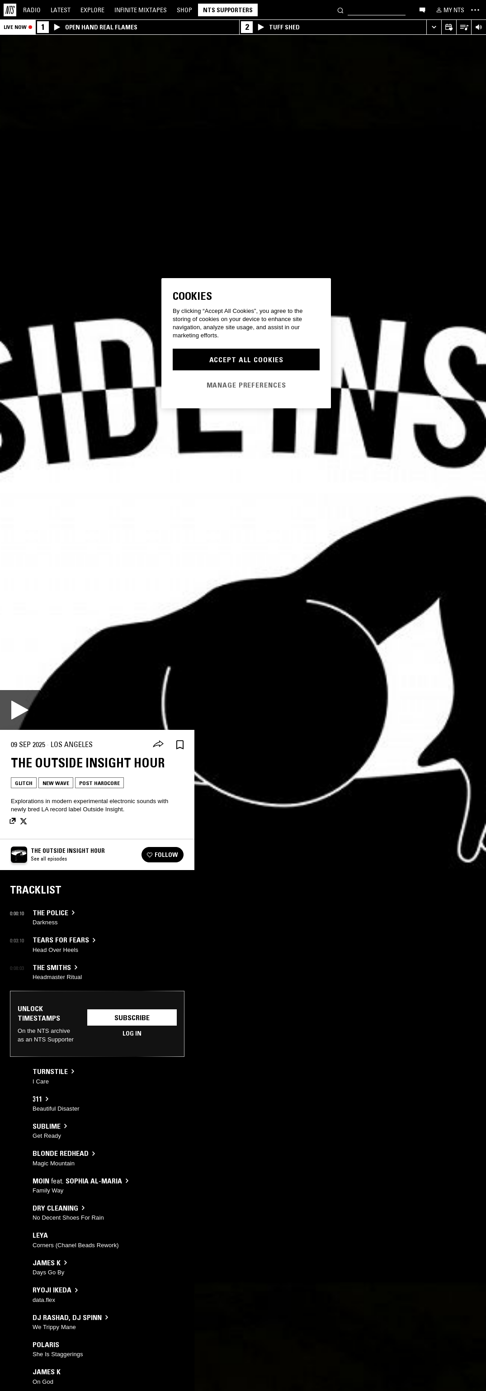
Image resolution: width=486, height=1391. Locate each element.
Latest (61, 10)
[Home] (10, 10)
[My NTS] (449, 10)
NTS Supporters (228, 10)
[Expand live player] (433, 27)
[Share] (158, 745)
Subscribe (132, 1017)
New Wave (55, 783)
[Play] (20, 710)
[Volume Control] (478, 27)
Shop (184, 10)
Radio (32, 10)
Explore (92, 10)
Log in (132, 1033)
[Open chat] (422, 9)
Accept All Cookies (246, 359)
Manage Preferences (246, 384)
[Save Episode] (180, 744)
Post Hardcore (99, 783)
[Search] (340, 9)
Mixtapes (140, 10)
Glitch (24, 783)
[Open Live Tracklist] (463, 27)
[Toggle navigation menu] (475, 10)
